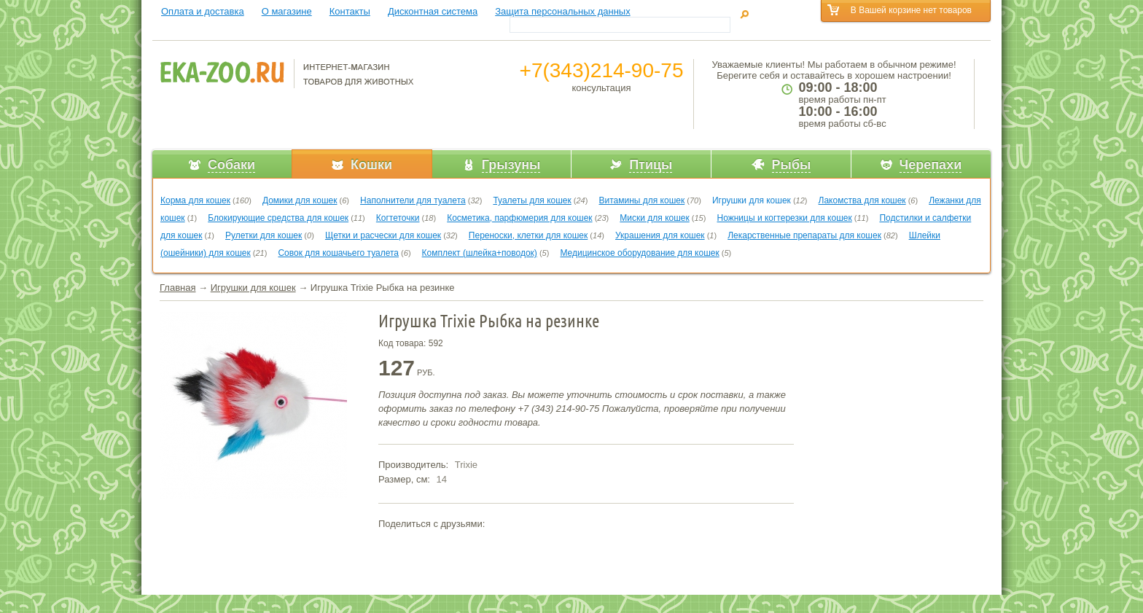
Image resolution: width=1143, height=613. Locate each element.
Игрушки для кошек (751, 200)
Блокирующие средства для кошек (278, 218)
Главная (177, 287)
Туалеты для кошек (532, 200)
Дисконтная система (432, 11)
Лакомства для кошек (862, 200)
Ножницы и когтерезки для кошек (784, 218)
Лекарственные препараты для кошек (804, 235)
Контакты (349, 11)
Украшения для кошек (660, 235)
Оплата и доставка (202, 11)
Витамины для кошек (641, 200)
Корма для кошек (195, 200)
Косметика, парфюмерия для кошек (519, 218)
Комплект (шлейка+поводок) (479, 253)
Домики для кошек (300, 200)
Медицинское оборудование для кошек (639, 253)
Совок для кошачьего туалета (338, 253)
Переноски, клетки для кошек (528, 235)
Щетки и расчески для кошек (383, 235)
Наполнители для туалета (413, 200)
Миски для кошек (654, 218)
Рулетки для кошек (263, 235)
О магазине (287, 11)
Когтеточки (398, 218)
